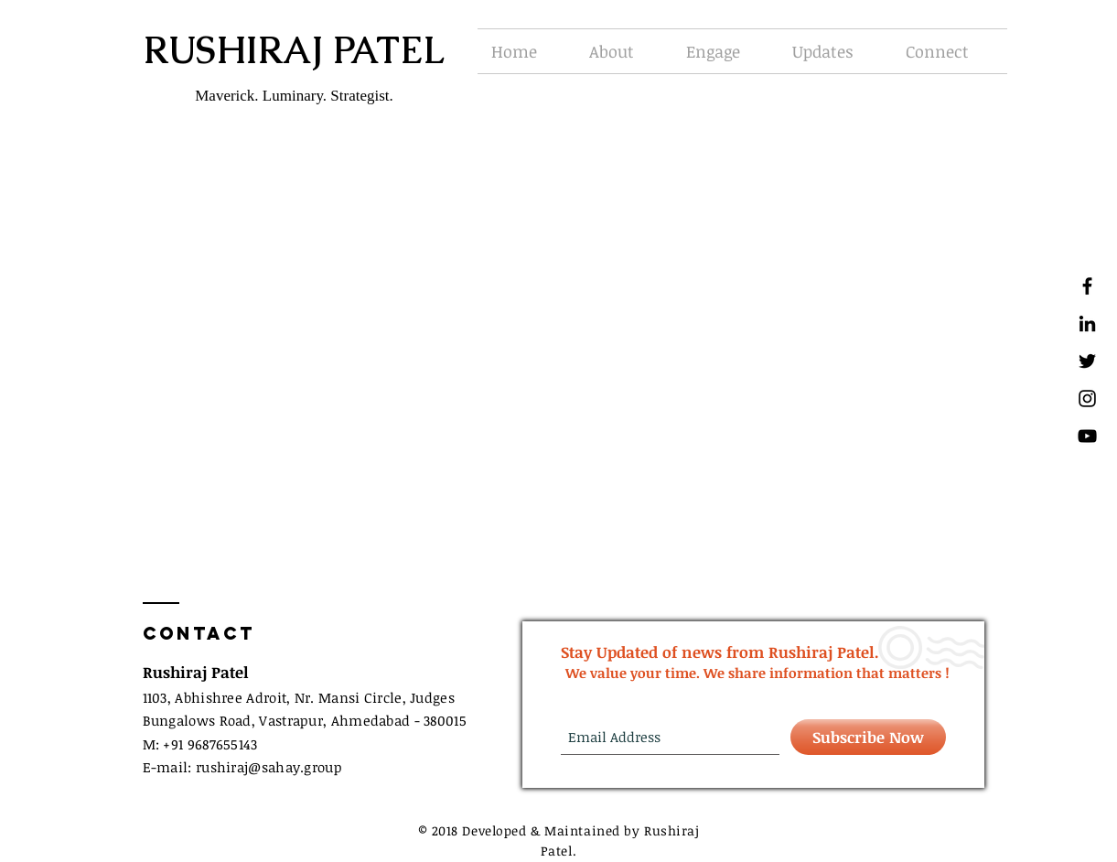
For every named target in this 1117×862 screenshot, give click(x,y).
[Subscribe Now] (868, 737)
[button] (623, 51)
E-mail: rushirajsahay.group (242, 767)
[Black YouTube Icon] (1087, 436)
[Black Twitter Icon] (1087, 361)
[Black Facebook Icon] (1087, 286)
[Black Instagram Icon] (1087, 398)
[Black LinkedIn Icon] (1087, 323)
